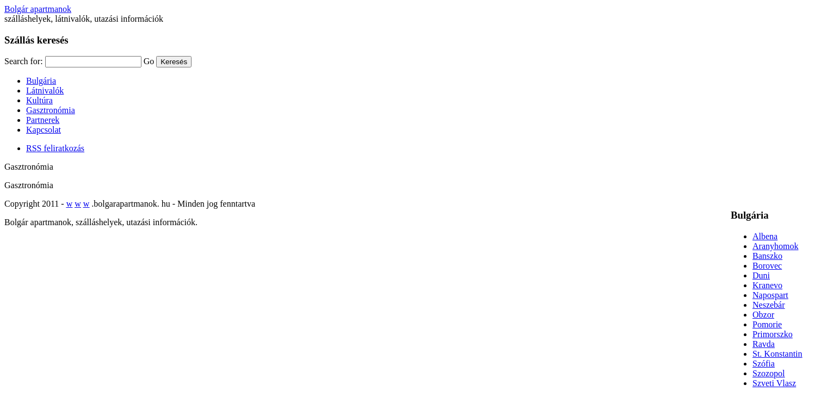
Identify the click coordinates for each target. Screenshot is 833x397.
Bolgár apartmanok (37, 9)
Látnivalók (45, 90)
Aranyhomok (775, 246)
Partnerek (42, 120)
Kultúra (39, 100)
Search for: (23, 61)
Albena (765, 236)
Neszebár (768, 304)
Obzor (763, 314)
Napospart (770, 295)
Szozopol (768, 373)
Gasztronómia (50, 110)
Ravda (763, 344)
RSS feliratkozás (55, 148)
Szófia (763, 363)
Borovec (767, 265)
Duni (761, 275)
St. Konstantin (777, 353)
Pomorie (767, 324)
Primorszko (772, 334)
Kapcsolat (43, 129)
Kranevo (767, 285)
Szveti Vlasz (774, 383)
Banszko (767, 255)
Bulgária (41, 80)
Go (149, 61)
